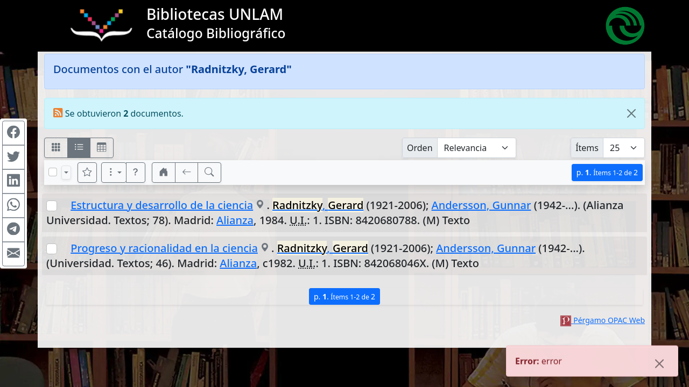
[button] (135, 172)
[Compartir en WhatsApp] (13, 206)
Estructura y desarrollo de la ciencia (162, 205)
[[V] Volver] (187, 172)
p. (607, 172)
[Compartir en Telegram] (13, 230)
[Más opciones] (114, 172)
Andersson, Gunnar (481, 205)
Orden (420, 148)
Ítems (587, 148)
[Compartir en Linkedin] (13, 181)
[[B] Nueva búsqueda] (209, 172)
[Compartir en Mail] (13, 254)
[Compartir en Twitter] (13, 157)
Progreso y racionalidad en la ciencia (164, 248)
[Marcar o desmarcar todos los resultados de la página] (52, 172)
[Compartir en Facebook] (13, 133)
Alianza (235, 220)
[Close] (631, 113)
